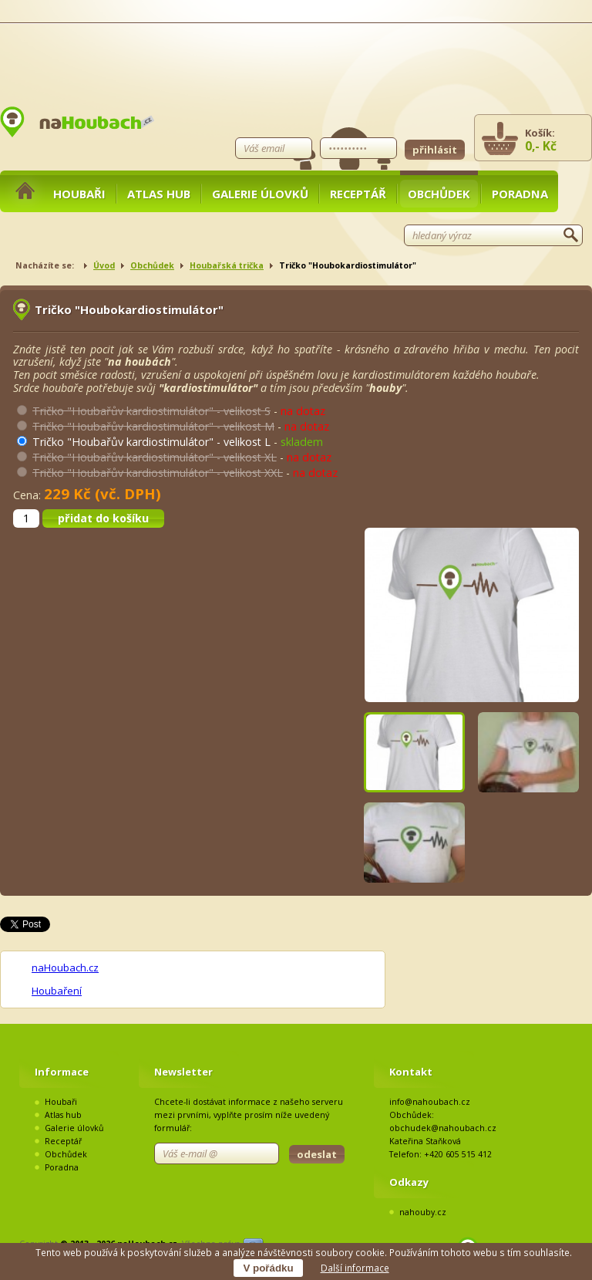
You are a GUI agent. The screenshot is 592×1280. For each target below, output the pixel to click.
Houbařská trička (227, 265)
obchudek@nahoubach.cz (442, 1128)
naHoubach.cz (65, 967)
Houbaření (57, 991)
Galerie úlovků (260, 193)
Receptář (358, 193)
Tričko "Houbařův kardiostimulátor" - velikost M (153, 426)
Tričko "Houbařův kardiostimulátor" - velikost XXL (157, 472)
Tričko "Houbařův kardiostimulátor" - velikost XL (154, 457)
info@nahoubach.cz (429, 1101)
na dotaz (303, 411)
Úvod (104, 265)
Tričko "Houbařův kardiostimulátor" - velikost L (151, 441)
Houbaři (79, 193)
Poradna (520, 193)
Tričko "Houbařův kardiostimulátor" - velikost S (151, 411)
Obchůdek (439, 193)
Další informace (355, 1267)
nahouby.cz (422, 1212)
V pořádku (268, 1268)
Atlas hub (158, 193)
